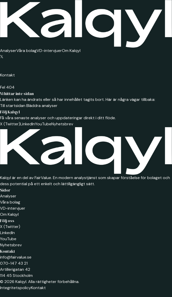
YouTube (43, 124)
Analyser (8, 50)
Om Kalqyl (71, 50)
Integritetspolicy (15, 287)
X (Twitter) (10, 124)
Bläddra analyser (41, 105)
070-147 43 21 (14, 263)
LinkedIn (27, 124)
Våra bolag (26, 50)
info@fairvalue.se (15, 257)
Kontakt (7, 75)
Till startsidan (12, 105)
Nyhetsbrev (62, 124)
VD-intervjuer (49, 50)
